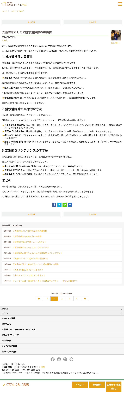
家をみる (7, 324)
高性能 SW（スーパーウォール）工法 (19, 329)
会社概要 (7, 340)
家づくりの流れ (10, 351)
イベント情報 (9, 318)
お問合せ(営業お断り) (114, 386)
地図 (43, 367)
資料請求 (96, 384)
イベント (80, 384)
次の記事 (92, 22)
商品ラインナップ (11, 335)
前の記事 (31, 22)
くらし (5, 40)
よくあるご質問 (10, 346)
